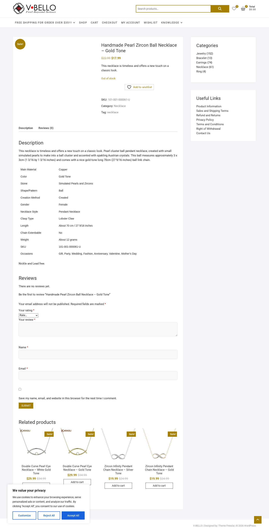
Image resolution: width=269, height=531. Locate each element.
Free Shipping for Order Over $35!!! (43, 22)
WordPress (250, 525)
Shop (83, 22)
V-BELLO (197, 525)
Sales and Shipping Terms (212, 111)
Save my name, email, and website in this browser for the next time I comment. (68, 398)
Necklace (120, 106)
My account (130, 22)
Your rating (26, 310)
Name (23, 347)
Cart (94, 22)
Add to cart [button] (77, 482)
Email (23, 368)
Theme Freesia (226, 525)
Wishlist (150, 22)
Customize (24, 515)
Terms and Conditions (210, 124)
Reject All (49, 515)
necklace (112, 112)
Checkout (110, 22)
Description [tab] (26, 128)
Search (220, 9)
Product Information (208, 106)
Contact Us (203, 133)
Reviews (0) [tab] (45, 128)
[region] (48, 504)
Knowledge (170, 22)
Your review (27, 319)
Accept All (73, 515)
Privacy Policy (205, 120)
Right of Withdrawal (208, 128)
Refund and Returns (208, 115)
